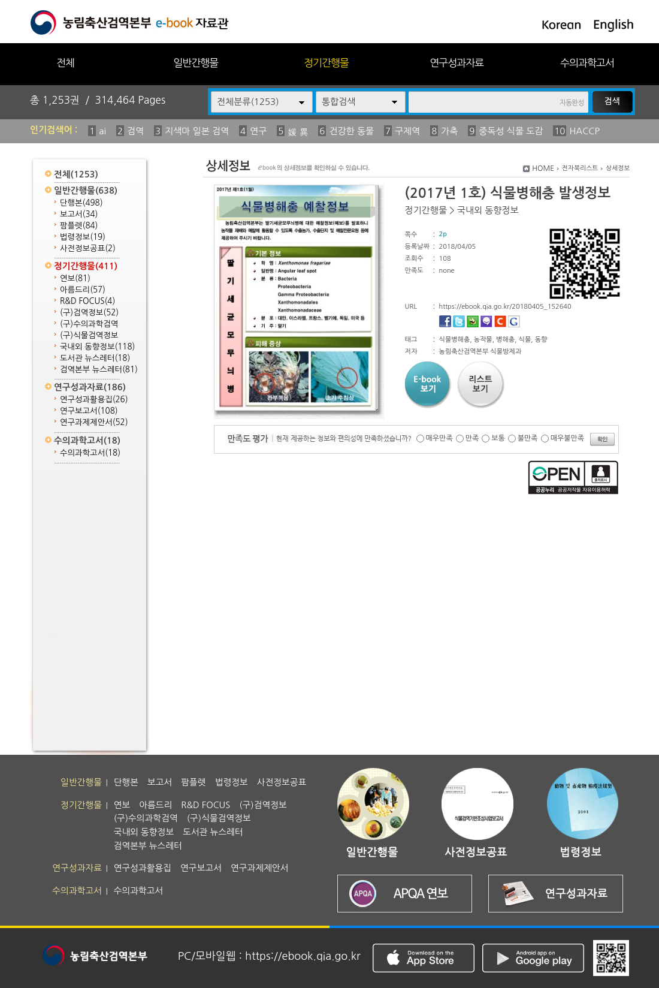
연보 (75, 278)
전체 (65, 63)
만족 (472, 438)
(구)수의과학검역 (89, 324)
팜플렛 (79, 226)
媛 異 (298, 132)
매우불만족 (567, 438)
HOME (543, 168)
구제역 (407, 130)
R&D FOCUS (87, 301)
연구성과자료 (456, 63)
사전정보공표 (88, 248)
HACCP (584, 130)
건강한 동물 (351, 130)
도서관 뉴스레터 (95, 358)
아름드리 (82, 290)
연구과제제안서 (94, 422)
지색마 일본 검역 (197, 130)
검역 (135, 130)
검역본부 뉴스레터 (99, 369)
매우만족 (439, 438)
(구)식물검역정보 (89, 335)
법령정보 (82, 237)
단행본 (81, 203)
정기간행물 (326, 63)
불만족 (528, 438)
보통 (498, 438)
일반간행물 (195, 63)
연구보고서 (89, 411)
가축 (449, 130)
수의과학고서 (587, 63)
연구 (258, 130)
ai (102, 130)
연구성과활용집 (94, 399)
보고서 (79, 214)
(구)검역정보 (89, 313)
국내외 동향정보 (97, 347)
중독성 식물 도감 (511, 130)
